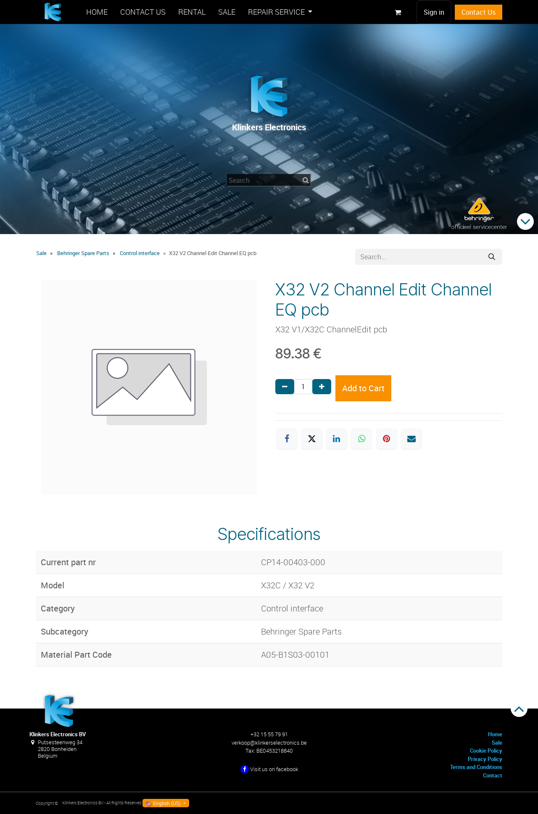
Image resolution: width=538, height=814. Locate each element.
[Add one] (321, 386)
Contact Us (479, 12)
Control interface (140, 253)
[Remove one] (284, 386)
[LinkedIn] (337, 439)
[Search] (491, 257)
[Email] (411, 439)
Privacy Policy (485, 759)
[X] (312, 439)
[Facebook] (287, 439)
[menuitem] (97, 12)
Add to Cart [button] (363, 388)
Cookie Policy (486, 750)
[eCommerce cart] (397, 12)
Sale (41, 253)
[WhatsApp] (361, 439)
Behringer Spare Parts (83, 253)
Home (495, 734)
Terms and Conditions (476, 767)
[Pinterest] (387, 439)
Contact (492, 775)
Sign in (434, 12)
